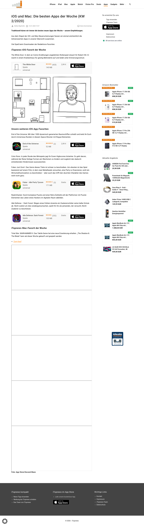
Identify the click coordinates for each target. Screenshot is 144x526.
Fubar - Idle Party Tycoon (33, 182)
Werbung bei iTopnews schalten (25, 499)
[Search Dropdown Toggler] (130, 4)
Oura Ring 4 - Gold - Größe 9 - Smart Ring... (120, 189)
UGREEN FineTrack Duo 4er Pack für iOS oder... (120, 165)
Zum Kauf (17, 242)
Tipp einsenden (111, 19)
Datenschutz (110, 37)
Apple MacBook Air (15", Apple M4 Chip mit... (121, 224)
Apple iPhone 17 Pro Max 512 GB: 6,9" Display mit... (121, 145)
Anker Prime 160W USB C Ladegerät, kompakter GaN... (121, 201)
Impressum (110, 34)
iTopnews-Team (111, 22)
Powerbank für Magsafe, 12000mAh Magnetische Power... (121, 177)
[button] (5, 521)
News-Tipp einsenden (21, 497)
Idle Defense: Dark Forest (33, 215)
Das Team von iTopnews (22, 502)
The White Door (29, 64)
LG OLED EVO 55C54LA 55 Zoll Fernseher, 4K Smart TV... (120, 248)
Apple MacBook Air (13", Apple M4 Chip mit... (121, 236)
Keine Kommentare (86, 26)
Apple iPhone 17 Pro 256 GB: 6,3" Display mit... (121, 132)
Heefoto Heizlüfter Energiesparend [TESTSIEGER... (119, 212)
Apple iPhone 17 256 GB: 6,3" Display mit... (121, 93)
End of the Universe (31, 144)
